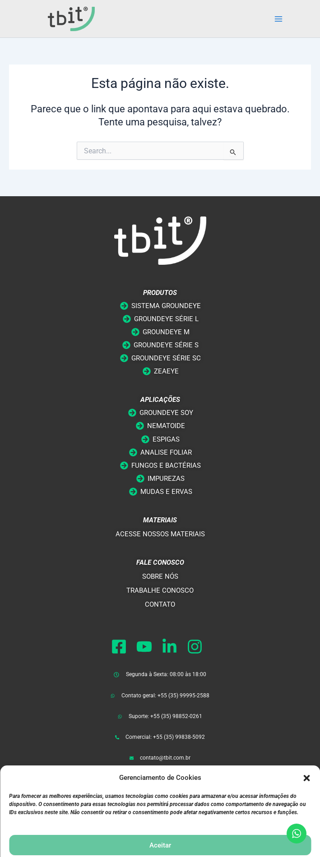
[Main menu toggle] (278, 18)
